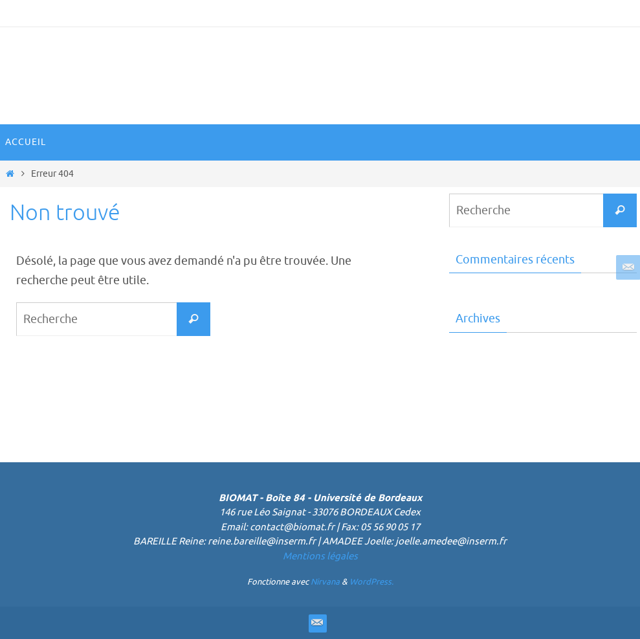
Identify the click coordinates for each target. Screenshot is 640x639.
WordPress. (371, 581)
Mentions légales (320, 556)
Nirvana (325, 581)
